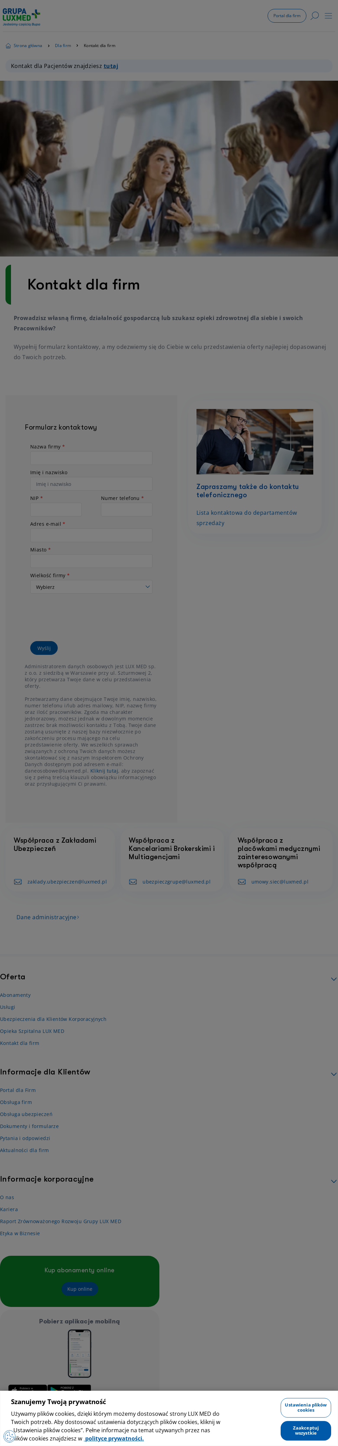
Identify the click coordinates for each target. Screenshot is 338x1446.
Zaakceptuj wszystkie (306, 1430)
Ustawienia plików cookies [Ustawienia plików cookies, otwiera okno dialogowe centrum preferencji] (306, 1407)
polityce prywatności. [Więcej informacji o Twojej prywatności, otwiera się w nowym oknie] (114, 1438)
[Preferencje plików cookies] (10, 1436)
